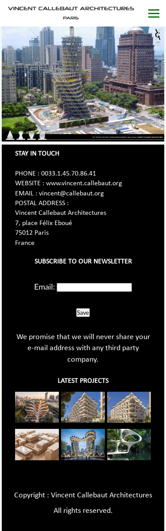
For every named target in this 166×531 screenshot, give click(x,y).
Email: (44, 286)
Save (83, 312)
